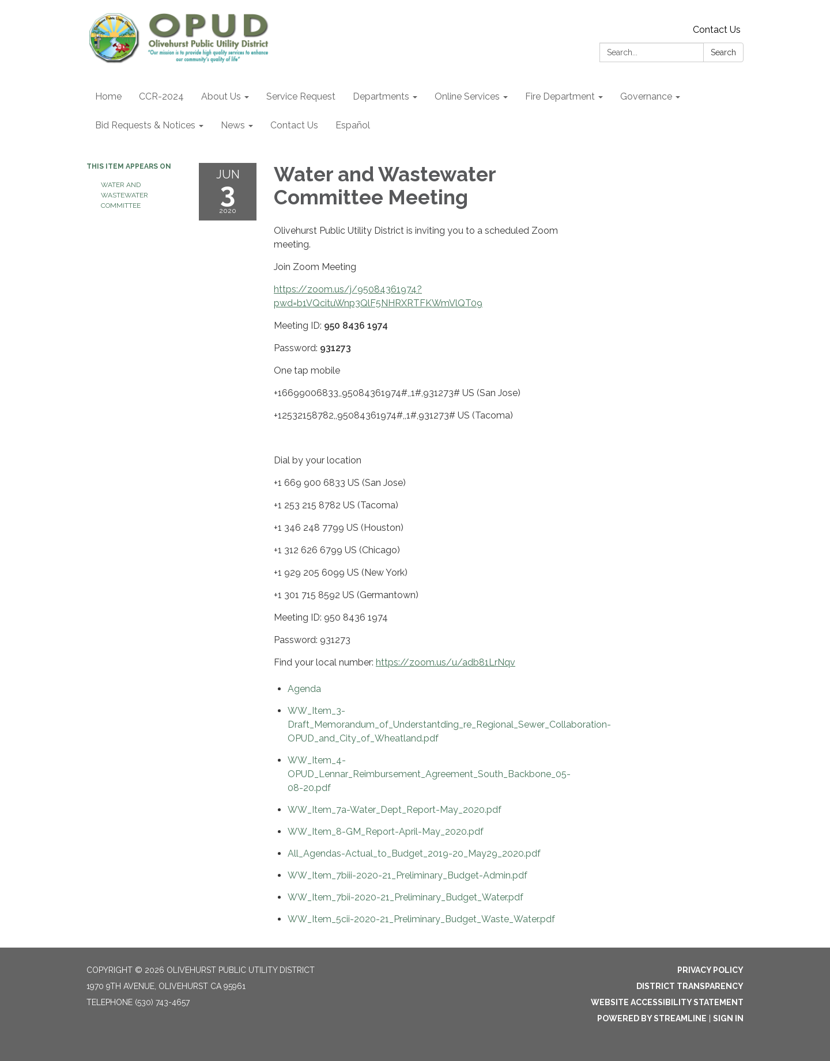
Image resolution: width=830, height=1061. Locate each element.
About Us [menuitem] (221, 96)
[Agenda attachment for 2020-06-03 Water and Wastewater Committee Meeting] (304, 688)
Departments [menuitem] (381, 96)
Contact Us (717, 29)
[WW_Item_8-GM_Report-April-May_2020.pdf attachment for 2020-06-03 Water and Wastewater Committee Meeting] (386, 831)
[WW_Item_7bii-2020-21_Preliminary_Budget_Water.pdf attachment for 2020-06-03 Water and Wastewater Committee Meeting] (405, 897)
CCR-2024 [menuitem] (161, 96)
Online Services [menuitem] (467, 96)
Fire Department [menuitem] (560, 96)
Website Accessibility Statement (667, 1002)
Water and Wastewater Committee (124, 195)
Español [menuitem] (352, 125)
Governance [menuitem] (646, 96)
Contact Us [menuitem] (294, 125)
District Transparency (690, 986)
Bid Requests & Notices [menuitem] (145, 125)
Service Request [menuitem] (300, 96)
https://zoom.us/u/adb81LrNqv (445, 662)
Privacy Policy (710, 970)
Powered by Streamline (652, 1018)
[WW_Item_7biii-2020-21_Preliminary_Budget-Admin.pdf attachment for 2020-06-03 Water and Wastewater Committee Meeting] (407, 875)
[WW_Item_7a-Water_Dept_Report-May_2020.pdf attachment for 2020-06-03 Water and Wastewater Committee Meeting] (394, 809)
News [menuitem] (233, 125)
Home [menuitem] (108, 96)
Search (723, 52)
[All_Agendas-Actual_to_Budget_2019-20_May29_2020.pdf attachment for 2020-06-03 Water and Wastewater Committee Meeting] (414, 853)
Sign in (728, 1018)
